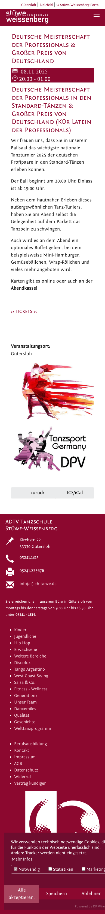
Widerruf (22, 776)
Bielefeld (46, 5)
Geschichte (24, 721)
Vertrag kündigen (30, 783)
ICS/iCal (75, 492)
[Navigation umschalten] (97, 16)
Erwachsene (25, 649)
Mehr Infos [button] (22, 859)
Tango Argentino (29, 669)
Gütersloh (28, 5)
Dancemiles (25, 708)
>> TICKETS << (24, 311)
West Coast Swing (31, 675)
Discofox (22, 662)
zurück (37, 492)
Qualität (21, 715)
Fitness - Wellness (31, 689)
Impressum (25, 756)
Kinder (20, 629)
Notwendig (27, 869)
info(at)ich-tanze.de (38, 583)
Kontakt (21, 750)
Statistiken (60, 869)
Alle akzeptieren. (22, 893)
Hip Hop (22, 642)
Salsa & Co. (24, 682)
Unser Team (25, 702)
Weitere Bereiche (30, 656)
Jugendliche (25, 636)
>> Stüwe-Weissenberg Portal (78, 5)
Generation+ (26, 695)
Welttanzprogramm (32, 728)
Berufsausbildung (30, 743)
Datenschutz (26, 770)
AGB (18, 763)
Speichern (56, 893)
